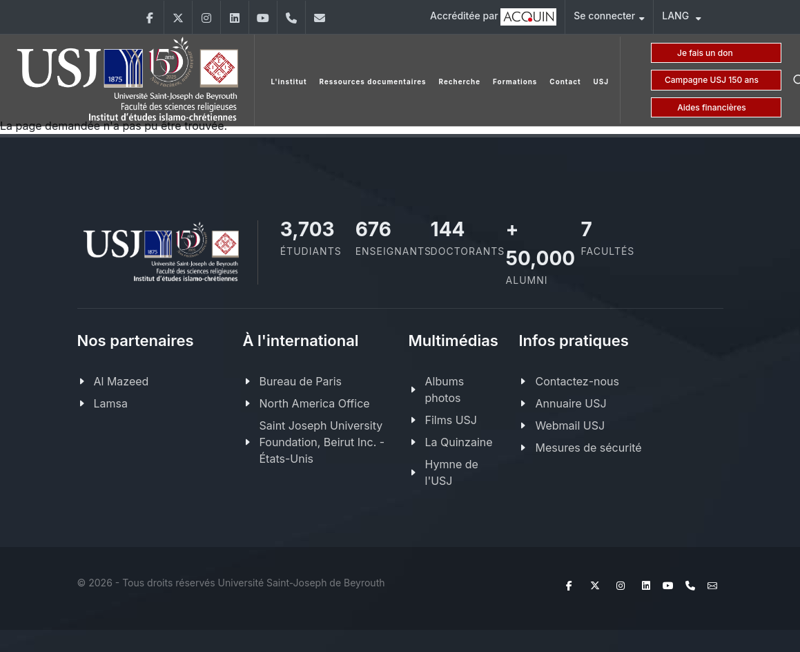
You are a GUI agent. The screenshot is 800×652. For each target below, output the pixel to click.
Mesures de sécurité (588, 447)
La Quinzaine (459, 442)
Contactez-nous (577, 381)
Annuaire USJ (570, 403)
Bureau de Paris (301, 381)
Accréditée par (493, 17)
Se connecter (609, 18)
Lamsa (111, 403)
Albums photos (445, 389)
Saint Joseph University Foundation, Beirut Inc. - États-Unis (322, 442)
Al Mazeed (121, 381)
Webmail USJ (570, 425)
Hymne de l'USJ (451, 472)
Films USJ (451, 420)
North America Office (315, 403)
